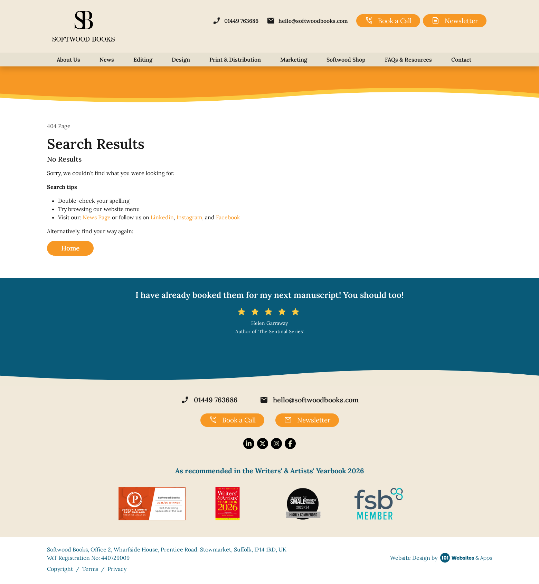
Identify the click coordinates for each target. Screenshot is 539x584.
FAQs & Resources (408, 59)
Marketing (293, 59)
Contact (461, 59)
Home (70, 248)
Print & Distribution (235, 59)
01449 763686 (235, 21)
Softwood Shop (346, 59)
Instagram (189, 217)
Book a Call (388, 21)
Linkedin (162, 217)
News (107, 59)
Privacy (116, 568)
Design (181, 59)
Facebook (228, 217)
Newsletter (455, 21)
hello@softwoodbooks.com (307, 21)
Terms (90, 568)
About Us (68, 59)
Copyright (60, 568)
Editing (142, 59)
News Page (97, 217)
